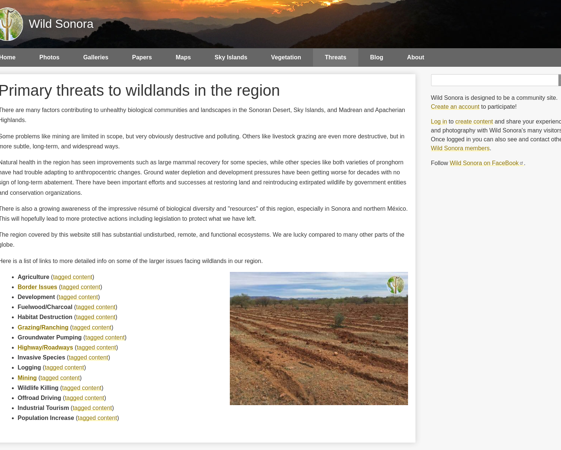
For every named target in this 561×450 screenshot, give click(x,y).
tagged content (72, 277)
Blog (377, 57)
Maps (183, 57)
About (415, 57)
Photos (49, 57)
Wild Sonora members (460, 148)
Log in (439, 121)
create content (474, 121)
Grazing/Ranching (43, 327)
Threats (335, 57)
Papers (142, 57)
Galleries (95, 57)
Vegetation (286, 57)
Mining (27, 378)
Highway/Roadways (45, 347)
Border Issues (38, 287)
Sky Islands (231, 57)
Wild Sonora (61, 23)
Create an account (455, 107)
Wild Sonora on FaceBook (487, 163)
